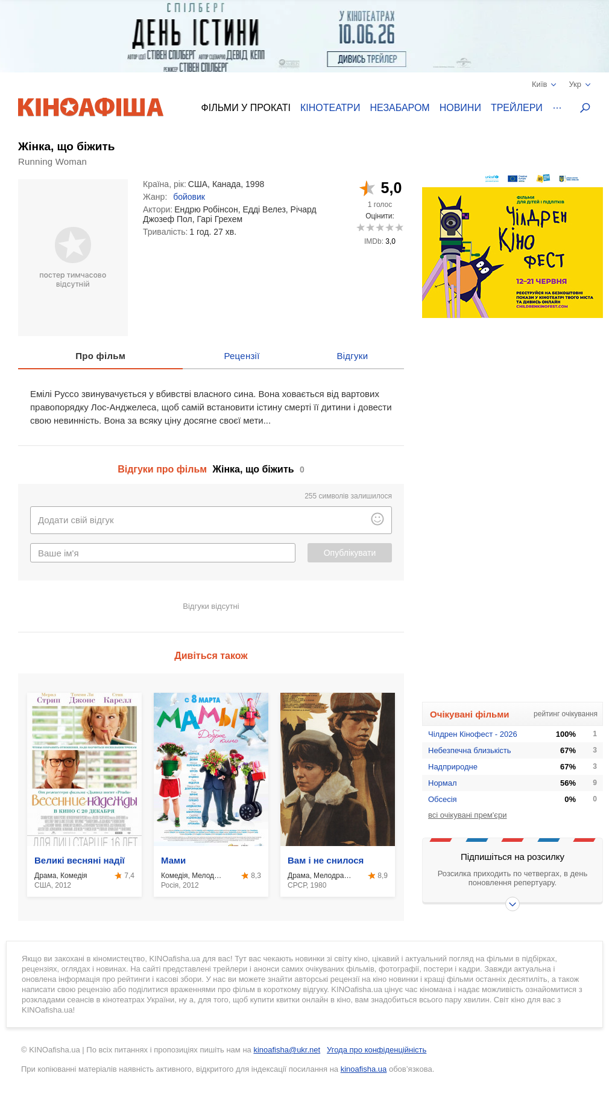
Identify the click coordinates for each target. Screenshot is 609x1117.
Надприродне (453, 766)
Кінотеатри (330, 108)
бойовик (189, 197)
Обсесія (442, 799)
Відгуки (352, 356)
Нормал (442, 783)
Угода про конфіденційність (376, 1049)
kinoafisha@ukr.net (286, 1049)
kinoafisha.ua (364, 1069)
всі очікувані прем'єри (467, 814)
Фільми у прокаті (246, 108)
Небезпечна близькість (469, 750)
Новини (460, 108)
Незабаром (400, 108)
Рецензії (241, 356)
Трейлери (517, 108)
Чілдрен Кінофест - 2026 (472, 734)
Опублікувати (350, 553)
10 (398, 227)
